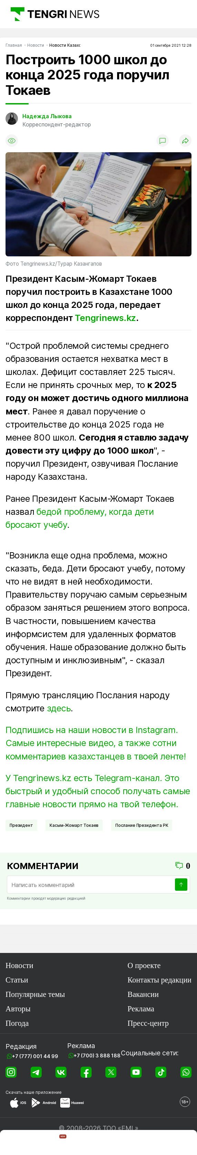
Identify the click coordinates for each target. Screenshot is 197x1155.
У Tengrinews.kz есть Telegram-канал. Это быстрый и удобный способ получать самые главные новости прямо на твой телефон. (98, 791)
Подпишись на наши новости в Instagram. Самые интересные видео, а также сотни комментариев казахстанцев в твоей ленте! (96, 742)
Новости (19, 965)
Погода (17, 1023)
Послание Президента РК (141, 825)
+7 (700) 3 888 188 (97, 1055)
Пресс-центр (148, 1023)
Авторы (18, 1008)
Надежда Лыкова (47, 116)
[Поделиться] (185, 140)
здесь (59, 708)
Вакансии (143, 994)
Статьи (17, 980)
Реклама (140, 1008)
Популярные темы (35, 994)
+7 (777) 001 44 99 (35, 1056)
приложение (48, 1092)
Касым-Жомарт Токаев (74, 825)
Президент (21, 825)
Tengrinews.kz (105, 317)
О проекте (143, 965)
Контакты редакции (159, 980)
